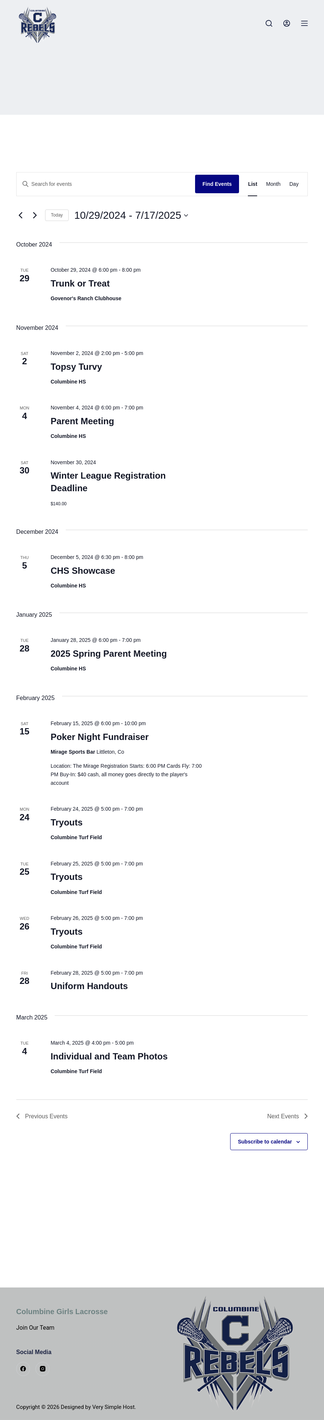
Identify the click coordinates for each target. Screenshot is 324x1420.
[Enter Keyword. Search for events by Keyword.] (106, 184)
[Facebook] (23, 1369)
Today (57, 215)
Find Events (217, 184)
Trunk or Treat (80, 283)
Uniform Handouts (89, 986)
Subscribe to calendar (265, 1142)
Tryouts (67, 822)
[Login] (286, 23)
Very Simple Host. (114, 1407)
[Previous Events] (20, 215)
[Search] (269, 23)
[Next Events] (35, 215)
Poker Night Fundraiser (100, 737)
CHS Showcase (83, 571)
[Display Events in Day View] (294, 184)
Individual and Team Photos (109, 1056)
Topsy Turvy (76, 367)
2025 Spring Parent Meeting (109, 654)
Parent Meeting (82, 421)
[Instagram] (42, 1369)
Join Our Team (35, 1327)
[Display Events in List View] (252, 184)
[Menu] (304, 23)
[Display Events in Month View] (273, 184)
